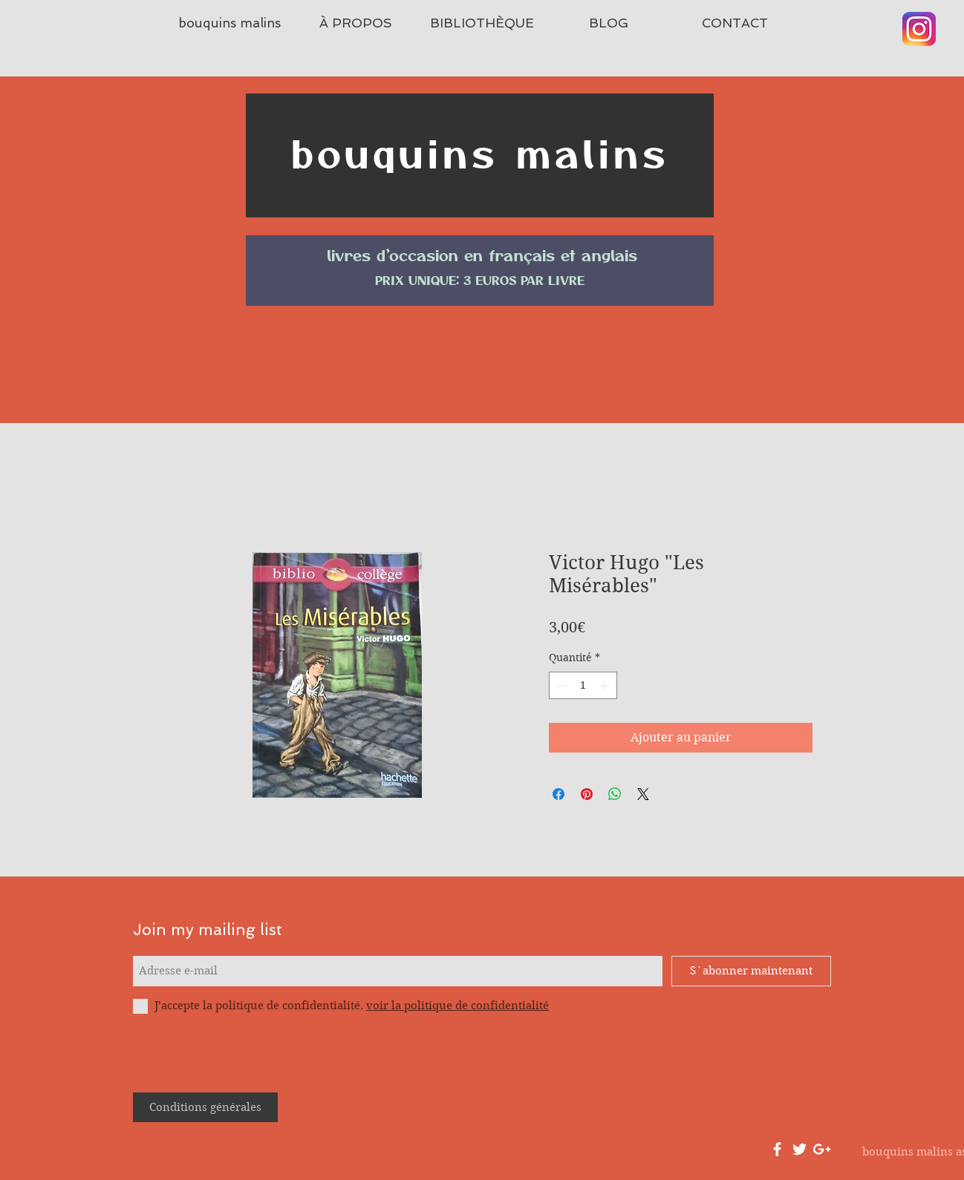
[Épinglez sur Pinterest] (587, 794)
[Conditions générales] (205, 1107)
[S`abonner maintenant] (751, 971)
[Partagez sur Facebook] (558, 794)
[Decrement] (560, 685)
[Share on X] (643, 794)
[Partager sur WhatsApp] (615, 794)
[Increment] (605, 685)
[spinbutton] (583, 685)
